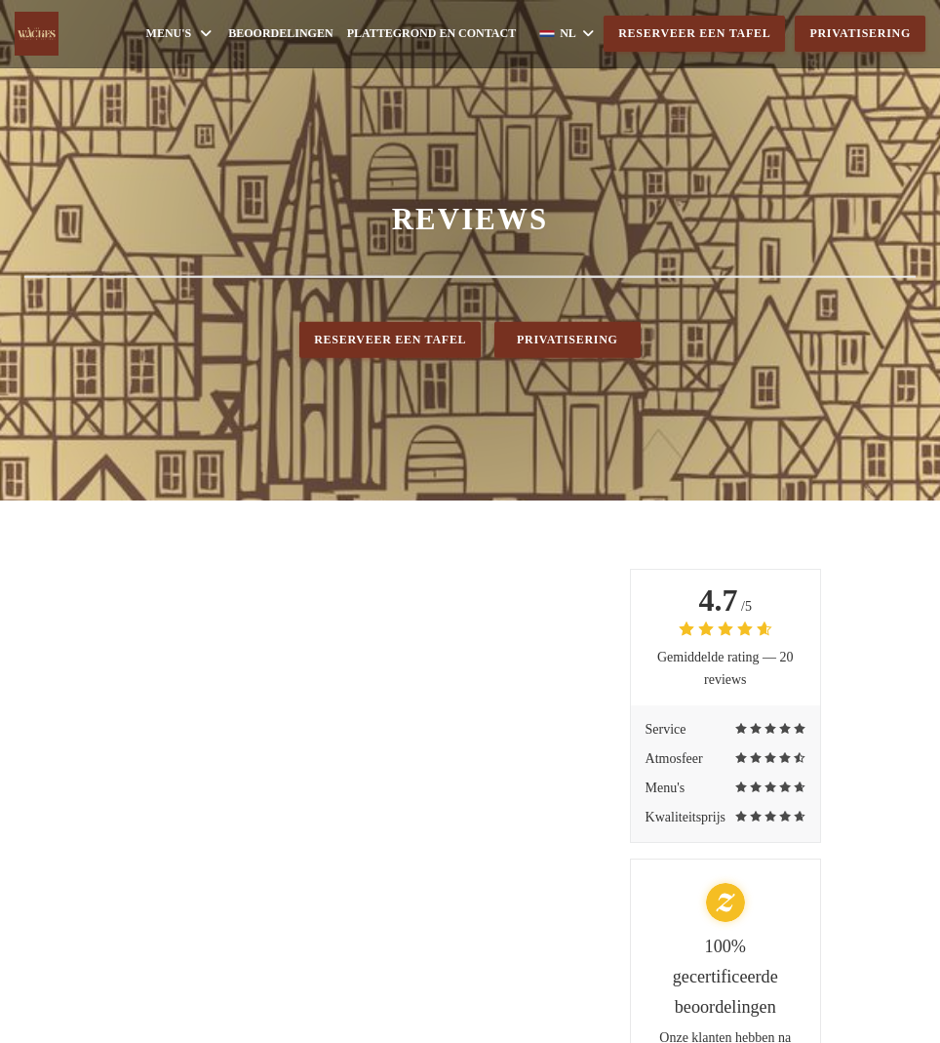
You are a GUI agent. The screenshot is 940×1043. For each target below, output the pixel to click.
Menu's (180, 33)
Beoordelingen (280, 33)
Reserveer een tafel (694, 33)
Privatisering (860, 33)
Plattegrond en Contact (432, 33)
